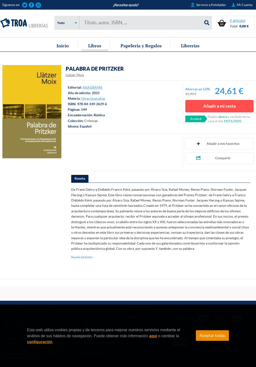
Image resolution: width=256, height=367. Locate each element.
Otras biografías (93, 98)
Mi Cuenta (244, 5)
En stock (196, 118)
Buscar (207, 23)
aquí (153, 336)
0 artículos (237, 21)
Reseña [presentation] (80, 178)
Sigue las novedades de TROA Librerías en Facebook (31, 5)
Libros (94, 46)
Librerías (190, 46)
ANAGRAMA (92, 87)
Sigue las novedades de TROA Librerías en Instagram (38, 5)
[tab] (79, 179)
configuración (39, 342)
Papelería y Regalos (141, 46)
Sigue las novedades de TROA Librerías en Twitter (25, 5)
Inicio (63, 46)
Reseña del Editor (82, 257)
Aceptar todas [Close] (212, 335)
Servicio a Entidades (211, 5)
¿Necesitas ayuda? (126, 5)
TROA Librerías (24, 23)
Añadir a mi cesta (219, 106)
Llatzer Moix (75, 75)
